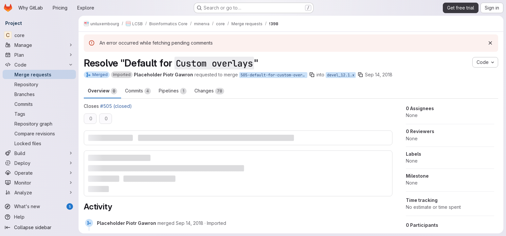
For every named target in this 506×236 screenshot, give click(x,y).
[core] (39, 35)
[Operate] (39, 172)
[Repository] (39, 84)
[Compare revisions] (39, 133)
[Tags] (39, 113)
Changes (209, 91)
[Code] (39, 64)
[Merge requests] (39, 74)
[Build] (39, 153)
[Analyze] (39, 192)
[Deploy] (39, 162)
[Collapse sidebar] (39, 227)
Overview (102, 91)
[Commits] (39, 103)
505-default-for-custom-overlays (274, 75)
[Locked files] (39, 143)
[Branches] (39, 94)
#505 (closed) (116, 106)
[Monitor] (39, 182)
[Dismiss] (490, 43)
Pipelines (173, 91)
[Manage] (39, 44)
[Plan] (39, 54)
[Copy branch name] (312, 75)
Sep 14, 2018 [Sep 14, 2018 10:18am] (378, 74)
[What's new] (39, 206)
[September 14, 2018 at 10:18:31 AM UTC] (189, 223)
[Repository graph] (39, 123)
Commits (138, 91)
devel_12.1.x (340, 75)
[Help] (39, 217)
